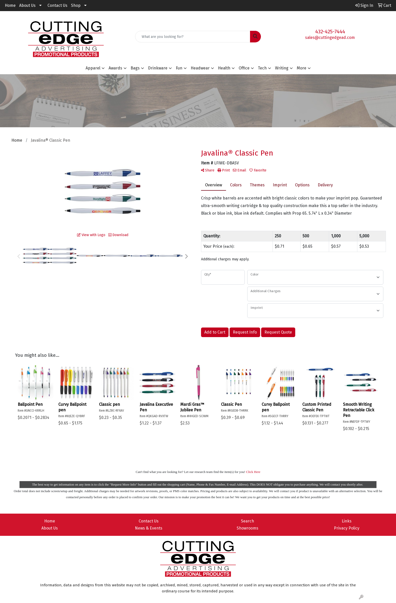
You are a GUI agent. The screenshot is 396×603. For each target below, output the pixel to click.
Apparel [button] (93, 68)
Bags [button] (135, 68)
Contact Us (57, 5)
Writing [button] (281, 68)
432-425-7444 (330, 32)
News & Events (148, 528)
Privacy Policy (346, 528)
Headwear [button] (200, 68)
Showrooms (247, 528)
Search (247, 521)
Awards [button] (115, 68)
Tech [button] (262, 68)
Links (347, 521)
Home (10, 5)
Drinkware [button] (157, 68)
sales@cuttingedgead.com (330, 37)
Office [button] (244, 68)
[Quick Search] (193, 36)
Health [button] (224, 68)
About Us (27, 5)
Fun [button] (179, 68)
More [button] (301, 68)
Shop (76, 5)
